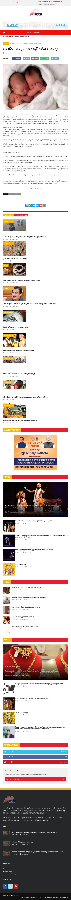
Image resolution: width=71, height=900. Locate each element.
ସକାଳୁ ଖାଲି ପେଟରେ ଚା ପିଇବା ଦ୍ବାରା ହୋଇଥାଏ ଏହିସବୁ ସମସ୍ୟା (21, 280)
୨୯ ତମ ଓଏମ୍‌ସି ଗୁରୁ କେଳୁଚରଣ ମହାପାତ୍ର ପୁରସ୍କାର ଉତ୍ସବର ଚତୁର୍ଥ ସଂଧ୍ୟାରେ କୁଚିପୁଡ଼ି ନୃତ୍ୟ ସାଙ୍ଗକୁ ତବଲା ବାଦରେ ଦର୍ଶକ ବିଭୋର (41, 536)
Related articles (9, 215)
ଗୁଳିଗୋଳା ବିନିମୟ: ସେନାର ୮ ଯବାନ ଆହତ (15, 258)
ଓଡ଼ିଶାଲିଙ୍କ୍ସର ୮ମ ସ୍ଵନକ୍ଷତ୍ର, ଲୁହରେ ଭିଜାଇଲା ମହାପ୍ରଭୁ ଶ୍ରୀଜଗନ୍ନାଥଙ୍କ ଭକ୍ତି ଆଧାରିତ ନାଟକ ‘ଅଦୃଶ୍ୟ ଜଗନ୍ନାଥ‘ (33, 506)
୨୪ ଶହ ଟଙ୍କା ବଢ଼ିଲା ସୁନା (21, 713)
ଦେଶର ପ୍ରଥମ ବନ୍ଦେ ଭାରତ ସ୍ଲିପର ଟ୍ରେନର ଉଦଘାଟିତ (20, 420)
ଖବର (5, 826)
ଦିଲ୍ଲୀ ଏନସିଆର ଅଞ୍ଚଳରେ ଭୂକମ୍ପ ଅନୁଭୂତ (16, 327)
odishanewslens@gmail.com (12, 874)
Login (53, 5)
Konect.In (65, 897)
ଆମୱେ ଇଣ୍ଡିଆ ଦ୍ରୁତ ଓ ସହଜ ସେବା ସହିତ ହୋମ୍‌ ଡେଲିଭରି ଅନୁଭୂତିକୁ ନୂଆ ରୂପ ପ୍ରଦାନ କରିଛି (39, 684)
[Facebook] (16, 58)
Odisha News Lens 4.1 (21, 215)
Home (4, 895)
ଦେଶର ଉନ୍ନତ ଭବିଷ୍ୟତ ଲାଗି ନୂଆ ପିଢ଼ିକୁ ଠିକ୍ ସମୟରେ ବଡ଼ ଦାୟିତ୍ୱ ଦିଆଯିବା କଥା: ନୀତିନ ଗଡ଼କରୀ (37, 852)
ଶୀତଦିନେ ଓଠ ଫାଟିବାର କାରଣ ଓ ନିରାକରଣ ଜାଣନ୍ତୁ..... (26, 607)
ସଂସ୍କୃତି (7, 477)
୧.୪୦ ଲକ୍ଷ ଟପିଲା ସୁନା (12, 667)
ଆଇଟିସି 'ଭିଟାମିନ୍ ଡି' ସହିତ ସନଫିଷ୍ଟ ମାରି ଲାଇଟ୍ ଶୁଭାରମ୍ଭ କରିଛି (31, 698)
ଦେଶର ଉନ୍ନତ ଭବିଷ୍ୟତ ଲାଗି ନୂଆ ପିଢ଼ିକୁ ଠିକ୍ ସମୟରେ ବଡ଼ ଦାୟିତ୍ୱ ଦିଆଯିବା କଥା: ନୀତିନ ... (30, 304)
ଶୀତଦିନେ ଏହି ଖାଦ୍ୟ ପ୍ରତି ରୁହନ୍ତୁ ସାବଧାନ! (23, 617)
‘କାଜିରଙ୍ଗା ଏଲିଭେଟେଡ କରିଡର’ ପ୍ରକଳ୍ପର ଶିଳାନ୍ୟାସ (19, 374)
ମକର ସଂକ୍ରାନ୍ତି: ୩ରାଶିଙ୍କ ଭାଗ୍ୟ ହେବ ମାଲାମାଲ (25, 626)
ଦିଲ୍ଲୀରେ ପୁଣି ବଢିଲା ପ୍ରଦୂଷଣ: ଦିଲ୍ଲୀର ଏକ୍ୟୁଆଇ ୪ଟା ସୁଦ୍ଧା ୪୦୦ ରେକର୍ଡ (25, 237)
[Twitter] (26, 58)
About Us (18, 895)
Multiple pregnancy (14, 194)
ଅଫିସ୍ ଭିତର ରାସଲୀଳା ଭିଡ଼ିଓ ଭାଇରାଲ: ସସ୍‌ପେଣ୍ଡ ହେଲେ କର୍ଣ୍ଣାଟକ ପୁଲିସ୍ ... (25, 397)
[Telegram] (55, 58)
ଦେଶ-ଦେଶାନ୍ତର (8, 222)
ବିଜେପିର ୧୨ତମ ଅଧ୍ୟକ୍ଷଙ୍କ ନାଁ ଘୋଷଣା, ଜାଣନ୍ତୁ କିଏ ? (20, 350)
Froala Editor (39, 188)
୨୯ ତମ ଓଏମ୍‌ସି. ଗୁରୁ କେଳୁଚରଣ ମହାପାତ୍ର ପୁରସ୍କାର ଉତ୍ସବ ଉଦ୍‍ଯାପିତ (33, 521)
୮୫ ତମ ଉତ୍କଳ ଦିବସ (20, 564)
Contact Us (10, 895)
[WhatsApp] (44, 58)
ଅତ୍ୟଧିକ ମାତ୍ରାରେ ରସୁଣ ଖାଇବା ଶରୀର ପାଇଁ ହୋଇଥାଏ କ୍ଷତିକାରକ (29, 597)
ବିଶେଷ (6, 43)
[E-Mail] (35, 58)
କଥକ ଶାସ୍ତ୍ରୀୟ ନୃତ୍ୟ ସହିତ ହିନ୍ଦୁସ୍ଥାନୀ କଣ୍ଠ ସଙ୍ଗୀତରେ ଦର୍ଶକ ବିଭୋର (34, 550)
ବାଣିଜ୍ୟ (7, 639)
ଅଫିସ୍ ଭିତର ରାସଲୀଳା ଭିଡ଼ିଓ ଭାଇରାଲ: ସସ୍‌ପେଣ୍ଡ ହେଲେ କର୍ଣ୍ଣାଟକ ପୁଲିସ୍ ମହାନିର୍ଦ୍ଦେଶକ (34, 832)
